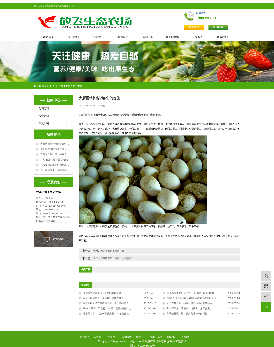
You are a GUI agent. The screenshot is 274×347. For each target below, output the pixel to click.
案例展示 (122, 37)
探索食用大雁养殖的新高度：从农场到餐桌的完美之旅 (55, 164)
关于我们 (73, 37)
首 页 (55, 85)
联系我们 (222, 37)
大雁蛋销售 (85, 114)
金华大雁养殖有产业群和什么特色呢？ (113, 258)
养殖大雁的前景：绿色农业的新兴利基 (55, 154)
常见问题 (44, 123)
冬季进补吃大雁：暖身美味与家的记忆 (187, 313)
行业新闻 (78, 85)
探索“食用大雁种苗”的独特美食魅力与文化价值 (55, 159)
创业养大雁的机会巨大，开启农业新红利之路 (55, 149)
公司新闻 (44, 108)
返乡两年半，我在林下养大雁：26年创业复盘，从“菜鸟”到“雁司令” (118, 313)
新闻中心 (147, 37)
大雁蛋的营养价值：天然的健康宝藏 (55, 143)
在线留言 (197, 37)
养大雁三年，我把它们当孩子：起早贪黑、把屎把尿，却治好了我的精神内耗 (203, 308)
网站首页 (48, 37)
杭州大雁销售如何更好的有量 (108, 250)
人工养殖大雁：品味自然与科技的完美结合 (55, 170)
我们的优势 (172, 37)
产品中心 (98, 37)
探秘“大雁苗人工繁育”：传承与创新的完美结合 (107, 308)
